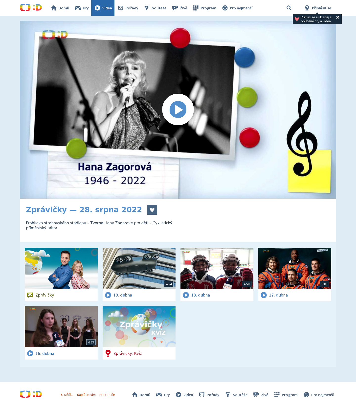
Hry (81, 8)
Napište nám (86, 394)
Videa (103, 8)
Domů (59, 8)
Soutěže (154, 8)
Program (204, 8)
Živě (179, 8)
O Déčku (67, 394)
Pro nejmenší (236, 8)
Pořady (127, 8)
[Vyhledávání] (289, 8)
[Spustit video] (178, 110)
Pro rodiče (107, 394)
